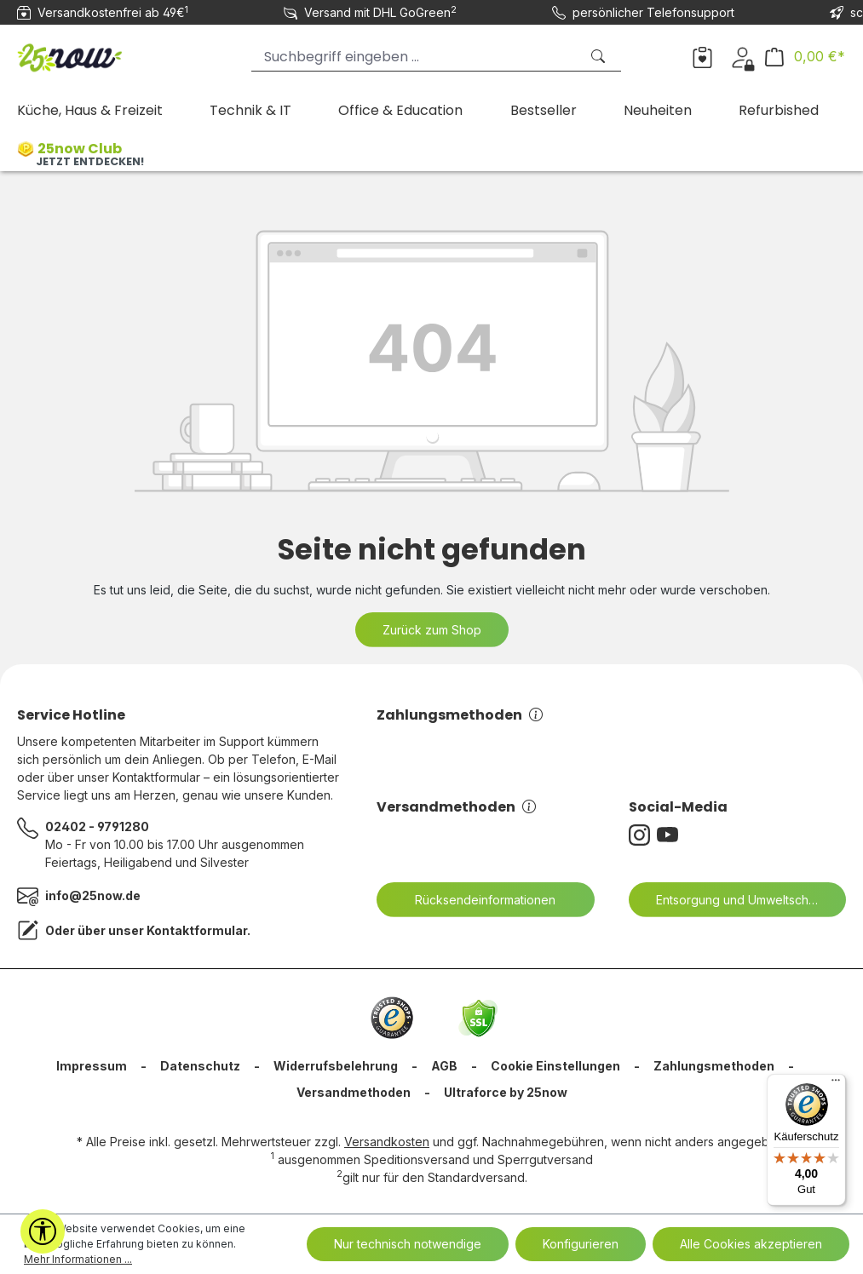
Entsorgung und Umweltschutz (730, 900)
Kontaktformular (197, 930)
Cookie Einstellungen (555, 1066)
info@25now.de (93, 895)
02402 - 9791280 (97, 826)
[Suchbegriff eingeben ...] (415, 57)
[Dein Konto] (742, 56)
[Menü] (836, 1084)
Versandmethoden (456, 807)
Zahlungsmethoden (460, 715)
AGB (444, 1066)
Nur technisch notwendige (407, 1244)
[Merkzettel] (702, 56)
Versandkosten (386, 1141)
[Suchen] (599, 57)
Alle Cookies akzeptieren (751, 1244)
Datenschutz (200, 1066)
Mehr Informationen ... (78, 1259)
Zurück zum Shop (432, 630)
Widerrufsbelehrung (335, 1066)
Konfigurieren (580, 1244)
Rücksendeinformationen (474, 900)
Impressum (91, 1066)
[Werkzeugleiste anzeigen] (42, 1231)
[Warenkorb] (805, 56)
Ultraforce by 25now (505, 1092)
